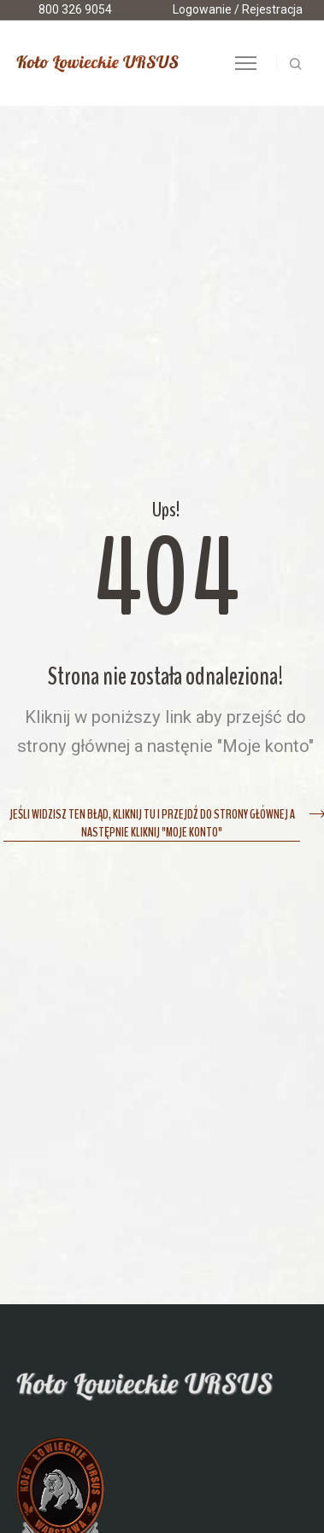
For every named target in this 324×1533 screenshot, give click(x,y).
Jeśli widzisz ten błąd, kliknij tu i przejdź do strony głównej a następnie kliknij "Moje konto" (152, 824)
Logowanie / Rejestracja (238, 9)
